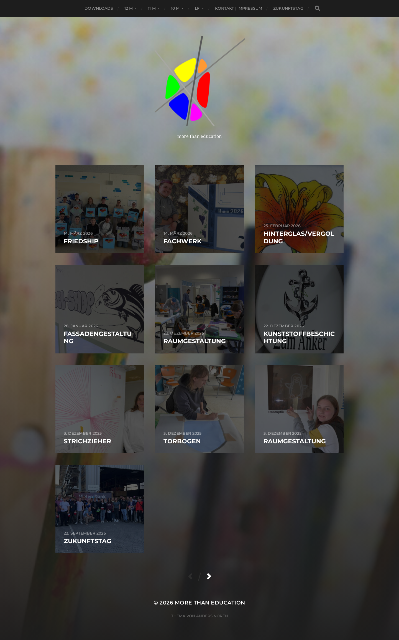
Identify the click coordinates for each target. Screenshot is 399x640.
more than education (210, 602)
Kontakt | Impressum (238, 8)
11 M (152, 8)
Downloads (99, 8)
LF (197, 8)
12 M (128, 8)
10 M (175, 8)
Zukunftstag (288, 8)
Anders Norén (212, 616)
